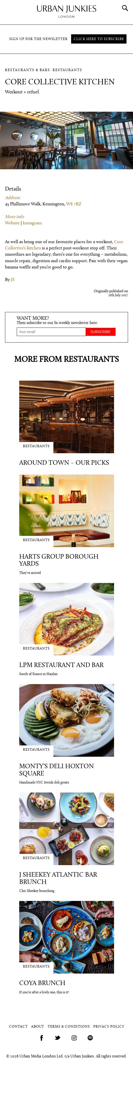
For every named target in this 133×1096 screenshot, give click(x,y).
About (37, 1027)
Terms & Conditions (69, 1027)
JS (12, 279)
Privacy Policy (108, 1027)
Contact (18, 1027)
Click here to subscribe (99, 39)
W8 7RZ (73, 204)
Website (12, 223)
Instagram (32, 223)
